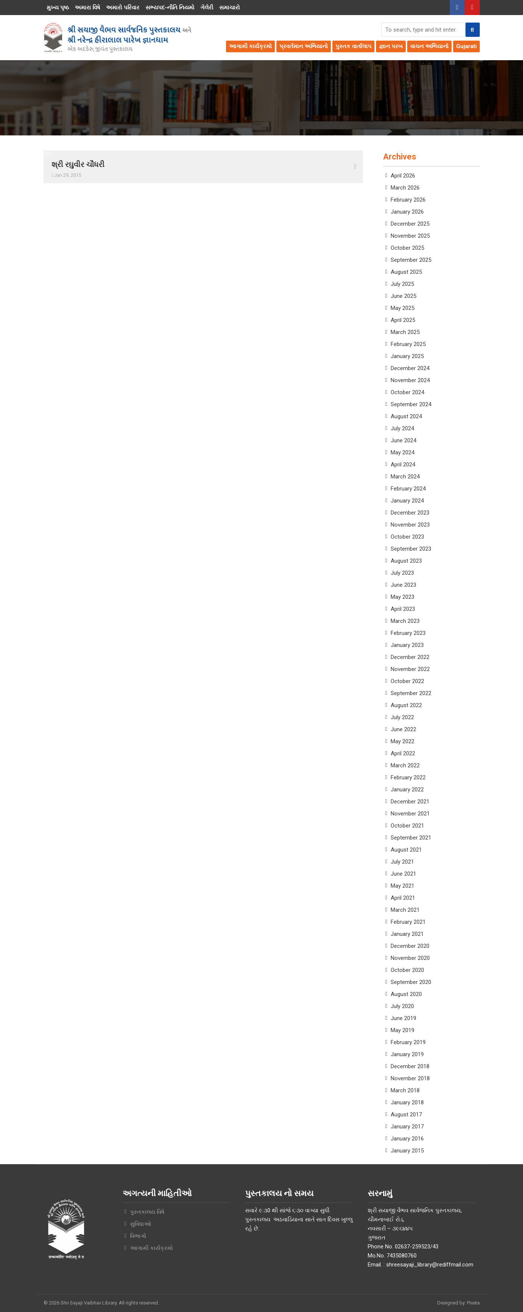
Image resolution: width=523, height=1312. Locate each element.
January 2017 (407, 1126)
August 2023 (406, 560)
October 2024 (407, 392)
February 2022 (408, 777)
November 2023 (410, 524)
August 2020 (406, 994)
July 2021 (402, 861)
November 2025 (410, 235)
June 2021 (403, 873)
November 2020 (410, 958)
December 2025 (410, 223)
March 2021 (405, 910)
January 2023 (407, 645)
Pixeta (473, 1303)
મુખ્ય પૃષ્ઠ (58, 7)
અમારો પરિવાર (122, 7)
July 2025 (402, 284)
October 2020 (407, 970)
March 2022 (405, 765)
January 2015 (407, 1150)
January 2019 (407, 1054)
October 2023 (407, 536)
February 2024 (408, 488)
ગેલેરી (206, 7)
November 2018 (410, 1078)
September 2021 (411, 837)
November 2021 (410, 813)
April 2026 (403, 175)
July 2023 (402, 572)
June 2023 (403, 585)
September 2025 (411, 260)
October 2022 (407, 681)
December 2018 (410, 1066)
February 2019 (408, 1042)
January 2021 (407, 934)
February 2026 (408, 199)
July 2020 (402, 1006)
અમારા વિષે (87, 7)
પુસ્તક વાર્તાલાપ (353, 46)
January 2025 (407, 356)
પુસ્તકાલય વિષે (147, 1212)
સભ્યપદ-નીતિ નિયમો (170, 7)
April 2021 (403, 897)
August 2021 (406, 849)
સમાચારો (229, 7)
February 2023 (408, 633)
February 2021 (408, 922)
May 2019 (402, 1030)
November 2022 (410, 669)
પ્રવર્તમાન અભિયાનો (303, 46)
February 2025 (408, 344)
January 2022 (407, 789)
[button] (472, 30)
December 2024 (410, 368)
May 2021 (402, 885)
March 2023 (405, 621)
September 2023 (411, 548)
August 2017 (406, 1114)
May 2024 (402, 452)
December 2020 (410, 946)
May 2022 (402, 741)
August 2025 (406, 272)
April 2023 (403, 609)
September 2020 (411, 982)
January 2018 (407, 1102)
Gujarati (466, 46)
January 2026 (407, 211)
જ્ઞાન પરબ (391, 46)
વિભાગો (138, 1236)
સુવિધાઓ (140, 1224)
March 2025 (405, 332)
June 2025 (403, 296)
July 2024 (402, 428)
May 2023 (402, 597)
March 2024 (405, 476)
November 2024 (410, 380)
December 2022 (410, 657)
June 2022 (403, 729)
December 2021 (410, 801)
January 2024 (407, 500)
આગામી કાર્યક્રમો (250, 46)
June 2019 (403, 1018)
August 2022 (406, 705)
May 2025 (402, 308)
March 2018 (405, 1090)
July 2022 (402, 717)
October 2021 (407, 825)
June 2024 (403, 440)
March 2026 (405, 187)
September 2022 (411, 693)
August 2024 (406, 416)
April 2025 (403, 320)
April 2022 (403, 753)
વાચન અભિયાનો (429, 46)
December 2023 (410, 512)
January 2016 (407, 1138)
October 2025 (407, 247)
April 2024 (403, 464)
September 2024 (411, 404)
